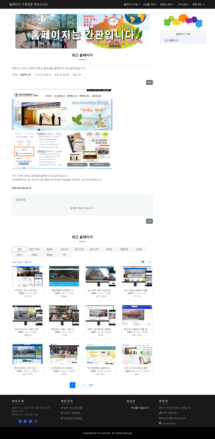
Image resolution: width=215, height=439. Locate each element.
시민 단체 (64, 249)
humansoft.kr (167, 423)
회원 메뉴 (197, 4)
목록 (149, 82)
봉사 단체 (94, 249)
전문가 (19, 254)
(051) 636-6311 (169, 412)
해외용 (49, 254)
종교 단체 (79, 249)
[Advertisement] (185, 121)
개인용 (139, 249)
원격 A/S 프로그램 (71, 407)
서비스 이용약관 (70, 413)
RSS (149, 262)
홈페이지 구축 (131, 4)
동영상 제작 (166, 4)
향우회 (109, 249)
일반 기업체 (34, 249)
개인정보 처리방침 (71, 418)
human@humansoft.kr (172, 418)
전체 (19, 249)
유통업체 (124, 249)
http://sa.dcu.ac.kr (21, 187)
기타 (64, 254)
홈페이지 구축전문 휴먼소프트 (28, 4)
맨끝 (91, 385)
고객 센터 (182, 4)
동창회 (49, 249)
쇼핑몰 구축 (149, 4)
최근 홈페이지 (171, 40)
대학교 (34, 254)
